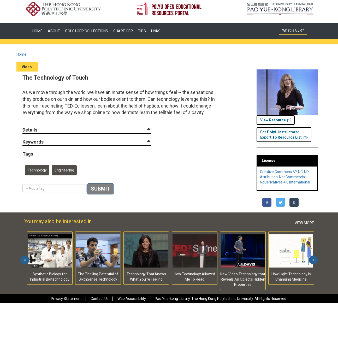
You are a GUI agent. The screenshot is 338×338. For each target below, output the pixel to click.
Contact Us (100, 299)
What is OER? (293, 30)
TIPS (142, 31)
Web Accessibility (131, 299)
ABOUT (54, 31)
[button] (29, 130)
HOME (37, 31)
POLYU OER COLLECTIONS (86, 31)
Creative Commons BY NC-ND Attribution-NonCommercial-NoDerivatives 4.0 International (285, 177)
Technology (37, 170)
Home (21, 54)
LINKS (156, 31)
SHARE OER (123, 31)
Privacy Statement (66, 299)
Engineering (64, 170)
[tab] (86, 130)
